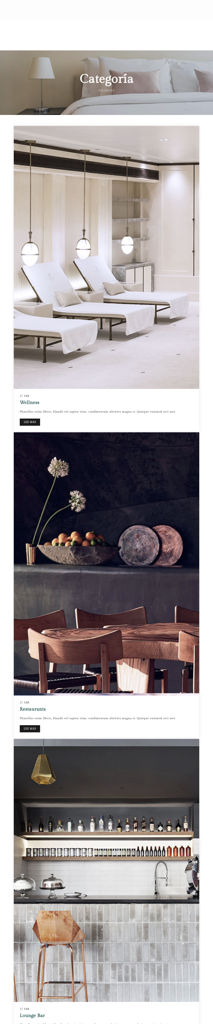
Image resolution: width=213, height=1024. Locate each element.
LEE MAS (30, 952)
